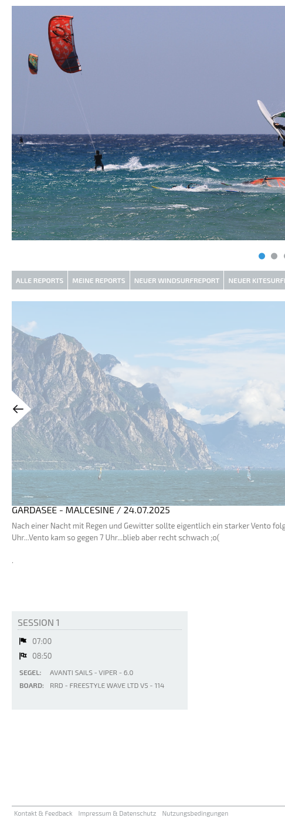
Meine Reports (98, 280)
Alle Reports (39, 280)
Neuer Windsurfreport (177, 280)
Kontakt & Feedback (43, 813)
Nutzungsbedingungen (195, 813)
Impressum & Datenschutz (118, 813)
